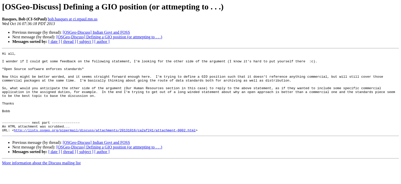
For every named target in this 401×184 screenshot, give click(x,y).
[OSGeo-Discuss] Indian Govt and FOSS (96, 32)
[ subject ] (85, 41)
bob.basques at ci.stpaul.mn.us (73, 19)
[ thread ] (68, 41)
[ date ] (54, 41)
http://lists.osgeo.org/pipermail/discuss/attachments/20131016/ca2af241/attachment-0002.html (105, 146)
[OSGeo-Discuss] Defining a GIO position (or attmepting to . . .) (109, 37)
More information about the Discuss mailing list (41, 179)
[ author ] (102, 41)
